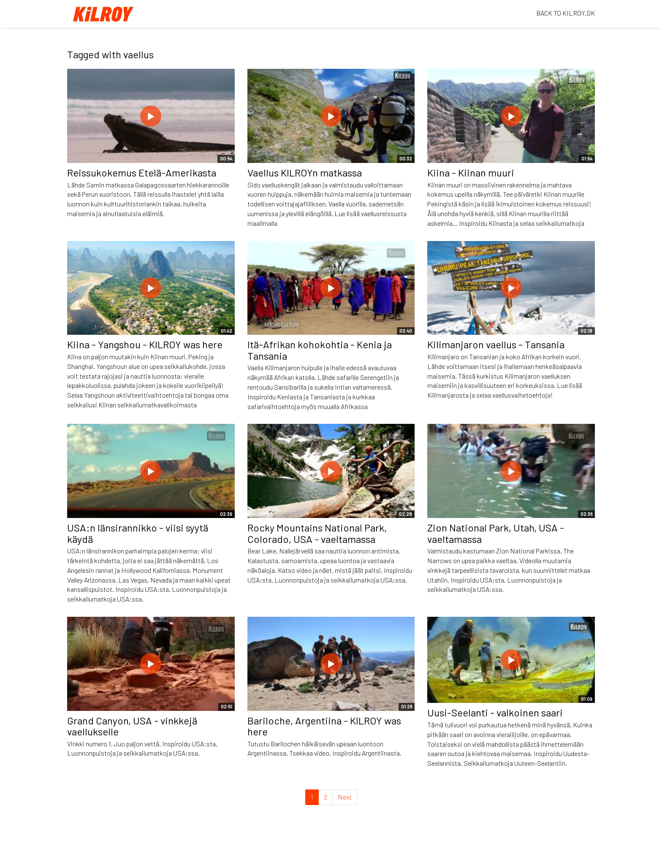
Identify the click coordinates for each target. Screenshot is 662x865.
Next (345, 797)
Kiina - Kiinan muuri (470, 172)
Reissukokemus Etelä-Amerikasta (141, 172)
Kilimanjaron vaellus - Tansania (495, 344)
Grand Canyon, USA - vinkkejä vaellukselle (132, 726)
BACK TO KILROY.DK (565, 13)
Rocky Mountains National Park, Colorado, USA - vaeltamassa (317, 533)
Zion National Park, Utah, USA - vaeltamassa (495, 533)
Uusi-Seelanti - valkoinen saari (495, 712)
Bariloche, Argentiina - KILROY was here (324, 726)
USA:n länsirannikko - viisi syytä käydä (137, 533)
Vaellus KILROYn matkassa (304, 172)
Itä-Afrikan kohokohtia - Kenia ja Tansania (319, 349)
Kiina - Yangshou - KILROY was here (144, 344)
